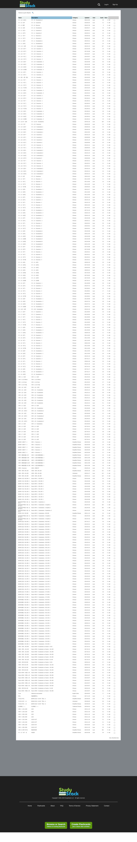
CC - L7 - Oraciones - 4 (36, 324)
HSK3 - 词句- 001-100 (23, 470)
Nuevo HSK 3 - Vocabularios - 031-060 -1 (40, 529)
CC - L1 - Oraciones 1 (36, 35)
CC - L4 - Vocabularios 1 (37, 231)
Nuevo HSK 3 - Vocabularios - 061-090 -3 (40, 542)
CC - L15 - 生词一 (22, 150)
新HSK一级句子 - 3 (22, 447)
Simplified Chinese (76, 442)
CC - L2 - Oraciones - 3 (36, 184)
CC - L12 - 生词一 (22, 111)
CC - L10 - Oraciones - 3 (37, 59)
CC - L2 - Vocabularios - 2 (37, 192)
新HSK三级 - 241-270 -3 (23, 589)
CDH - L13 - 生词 (22, 395)
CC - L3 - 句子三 (22, 207)
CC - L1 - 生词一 (22, 40)
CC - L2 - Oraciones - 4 (36, 186)
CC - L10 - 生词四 (22, 69)
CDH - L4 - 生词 (22, 426)
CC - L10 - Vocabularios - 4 (37, 69)
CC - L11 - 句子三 (22, 85)
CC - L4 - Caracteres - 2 (36, 220)
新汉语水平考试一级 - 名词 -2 (24, 511)
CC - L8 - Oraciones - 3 (36, 345)
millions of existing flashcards (56, 825)
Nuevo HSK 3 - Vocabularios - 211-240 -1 (40, 576)
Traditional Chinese (76, 706)
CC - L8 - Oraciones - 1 (36, 340)
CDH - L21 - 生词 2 (22, 410)
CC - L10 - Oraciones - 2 (37, 56)
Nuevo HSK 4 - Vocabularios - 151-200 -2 (40, 625)
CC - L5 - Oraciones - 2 (36, 254)
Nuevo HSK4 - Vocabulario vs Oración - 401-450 (42, 680)
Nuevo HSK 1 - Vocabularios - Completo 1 (40, 504)
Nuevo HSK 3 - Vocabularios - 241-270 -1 (40, 584)
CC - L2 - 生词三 (22, 194)
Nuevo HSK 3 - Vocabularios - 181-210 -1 (40, 568)
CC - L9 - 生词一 (22, 369)
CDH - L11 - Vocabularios (37, 390)
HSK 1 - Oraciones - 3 (36, 447)
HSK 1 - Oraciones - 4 (36, 449)
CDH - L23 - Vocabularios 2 (37, 421)
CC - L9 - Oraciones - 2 (36, 363)
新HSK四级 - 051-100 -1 (23, 607)
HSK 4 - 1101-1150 (22, 711)
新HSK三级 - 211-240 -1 (23, 576)
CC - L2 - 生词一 (22, 189)
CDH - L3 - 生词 (22, 423)
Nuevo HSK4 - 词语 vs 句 (24, 672)
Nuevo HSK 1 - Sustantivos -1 (38, 502)
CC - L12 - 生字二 (22, 98)
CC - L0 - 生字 (21, 22)
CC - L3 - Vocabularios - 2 (37, 212)
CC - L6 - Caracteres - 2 (36, 285)
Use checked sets (114, 737)
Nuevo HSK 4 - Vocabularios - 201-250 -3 (40, 636)
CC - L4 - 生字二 (22, 220)
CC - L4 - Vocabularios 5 (37, 241)
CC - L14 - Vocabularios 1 (37, 132)
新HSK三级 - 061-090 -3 (23, 542)
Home (20, 13)
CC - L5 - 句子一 (22, 251)
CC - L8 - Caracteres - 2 (36, 337)
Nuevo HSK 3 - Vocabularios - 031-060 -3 (40, 534)
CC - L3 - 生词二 (22, 212)
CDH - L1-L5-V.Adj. (22, 384)
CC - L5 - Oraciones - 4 (36, 259)
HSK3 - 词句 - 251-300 (23, 657)
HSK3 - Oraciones (22, 468)
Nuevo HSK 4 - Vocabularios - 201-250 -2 (40, 633)
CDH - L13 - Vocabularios (37, 395)
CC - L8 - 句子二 (22, 343)
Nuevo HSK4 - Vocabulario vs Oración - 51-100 (42, 688)
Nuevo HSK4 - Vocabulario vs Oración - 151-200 (42, 667)
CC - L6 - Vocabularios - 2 (37, 301)
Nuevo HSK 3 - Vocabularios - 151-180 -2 (40, 563)
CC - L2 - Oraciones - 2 (36, 181)
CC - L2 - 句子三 (22, 184)
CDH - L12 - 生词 (22, 392)
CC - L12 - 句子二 (22, 103)
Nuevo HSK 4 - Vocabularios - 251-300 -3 (40, 644)
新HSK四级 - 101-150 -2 (23, 617)
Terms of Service (74, 806)
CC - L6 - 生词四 (22, 306)
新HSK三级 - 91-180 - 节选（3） (38, 703)
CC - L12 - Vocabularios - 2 (37, 113)
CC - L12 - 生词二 (22, 113)
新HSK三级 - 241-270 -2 (23, 586)
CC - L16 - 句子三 (22, 166)
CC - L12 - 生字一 (22, 95)
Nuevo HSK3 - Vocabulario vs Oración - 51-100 (42, 659)
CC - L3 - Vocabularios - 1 (37, 210)
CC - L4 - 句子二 (22, 225)
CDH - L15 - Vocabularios (37, 400)
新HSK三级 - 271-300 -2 (23, 591)
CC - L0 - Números (35, 25)
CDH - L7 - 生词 (22, 434)
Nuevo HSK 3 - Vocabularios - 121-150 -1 (40, 552)
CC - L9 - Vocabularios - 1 (37, 369)
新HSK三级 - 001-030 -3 (23, 526)
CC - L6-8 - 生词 (22, 309)
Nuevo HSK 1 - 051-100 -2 (37, 486)
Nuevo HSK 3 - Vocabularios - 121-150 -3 (40, 558)
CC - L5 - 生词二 (22, 270)
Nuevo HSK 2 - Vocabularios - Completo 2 (40, 518)
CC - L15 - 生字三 (22, 158)
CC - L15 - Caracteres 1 (36, 134)
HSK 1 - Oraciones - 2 (36, 444)
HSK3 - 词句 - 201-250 (23, 654)
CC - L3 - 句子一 (22, 202)
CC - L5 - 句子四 (22, 259)
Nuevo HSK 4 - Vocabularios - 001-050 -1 (40, 599)
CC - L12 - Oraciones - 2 (37, 103)
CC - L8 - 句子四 (22, 348)
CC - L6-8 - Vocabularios (37, 309)
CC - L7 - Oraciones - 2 (36, 319)
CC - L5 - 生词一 (22, 262)
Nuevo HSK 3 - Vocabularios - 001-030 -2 (40, 524)
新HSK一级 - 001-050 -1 (23, 483)
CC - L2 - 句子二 (22, 181)
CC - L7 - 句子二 (22, 319)
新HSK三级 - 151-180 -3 (23, 565)
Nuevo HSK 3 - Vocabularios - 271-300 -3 (40, 594)
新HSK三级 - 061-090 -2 (23, 539)
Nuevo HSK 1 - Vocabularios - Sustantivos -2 (41, 510)
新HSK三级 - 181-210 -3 (23, 573)
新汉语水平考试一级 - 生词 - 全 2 (24, 508)
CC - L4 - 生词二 (22, 233)
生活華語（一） (22, 706)
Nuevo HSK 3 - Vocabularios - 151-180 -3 (40, 565)
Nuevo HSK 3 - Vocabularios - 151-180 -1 (40, 560)
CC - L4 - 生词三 (22, 236)
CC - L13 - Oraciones (36, 124)
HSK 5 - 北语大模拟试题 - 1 (37, 455)
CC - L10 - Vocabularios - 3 (37, 67)
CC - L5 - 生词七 (22, 264)
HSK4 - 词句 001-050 (23, 662)
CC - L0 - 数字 (21, 25)
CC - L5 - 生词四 (22, 280)
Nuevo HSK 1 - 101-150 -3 (37, 496)
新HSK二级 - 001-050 (23, 513)
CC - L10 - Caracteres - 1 (37, 48)
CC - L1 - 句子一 (22, 35)
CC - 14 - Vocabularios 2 (37, 20)
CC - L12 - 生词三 (22, 116)
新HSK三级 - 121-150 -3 (23, 558)
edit (109, 20)
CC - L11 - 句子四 (22, 87)
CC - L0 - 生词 (21, 27)
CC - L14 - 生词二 (22, 20)
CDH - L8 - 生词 (22, 436)
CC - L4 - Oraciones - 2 (36, 225)
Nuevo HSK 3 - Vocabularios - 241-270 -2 (40, 586)
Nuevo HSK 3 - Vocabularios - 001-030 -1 (40, 521)
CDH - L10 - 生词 (22, 387)
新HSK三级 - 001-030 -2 (23, 524)
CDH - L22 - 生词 (22, 413)
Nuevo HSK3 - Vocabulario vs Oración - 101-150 (42, 649)
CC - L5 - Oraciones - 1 (36, 251)
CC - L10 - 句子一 (22, 54)
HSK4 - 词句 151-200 (23, 667)
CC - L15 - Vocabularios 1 (37, 150)
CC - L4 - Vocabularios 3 (37, 236)
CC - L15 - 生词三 (22, 155)
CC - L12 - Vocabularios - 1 (37, 111)
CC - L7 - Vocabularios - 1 (37, 327)
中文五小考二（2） (22, 701)
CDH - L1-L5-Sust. (22, 382)
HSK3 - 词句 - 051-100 (23, 659)
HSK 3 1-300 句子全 (23, 729)
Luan (94, 20)
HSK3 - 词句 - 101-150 (23, 649)
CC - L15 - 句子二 (22, 147)
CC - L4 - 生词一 (22, 231)
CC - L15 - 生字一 (22, 134)
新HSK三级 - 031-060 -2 (23, 532)
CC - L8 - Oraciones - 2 (36, 343)
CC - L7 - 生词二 (22, 330)
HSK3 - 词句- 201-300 (23, 475)
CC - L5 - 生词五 (22, 272)
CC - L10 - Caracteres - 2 (37, 51)
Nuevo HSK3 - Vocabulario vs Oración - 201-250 (42, 654)
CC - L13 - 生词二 (22, 129)
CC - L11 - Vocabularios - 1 (37, 90)
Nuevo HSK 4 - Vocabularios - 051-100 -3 (40, 612)
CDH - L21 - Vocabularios (37, 408)
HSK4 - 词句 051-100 (23, 688)
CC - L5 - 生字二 (22, 249)
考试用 (33, 732)
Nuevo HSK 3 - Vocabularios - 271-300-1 (40, 597)
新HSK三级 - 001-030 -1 (23, 521)
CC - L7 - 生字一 (22, 311)
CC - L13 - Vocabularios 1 (37, 126)
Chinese (74, 20)
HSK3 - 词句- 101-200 (23, 473)
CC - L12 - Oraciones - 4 (37, 108)
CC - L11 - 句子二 (22, 82)
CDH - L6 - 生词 (22, 431)
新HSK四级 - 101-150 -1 (23, 615)
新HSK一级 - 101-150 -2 (23, 494)
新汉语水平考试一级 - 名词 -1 (24, 502)
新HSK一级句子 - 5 (22, 452)
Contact (106, 806)
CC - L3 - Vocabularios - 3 (37, 215)
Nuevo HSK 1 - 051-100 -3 (37, 488)
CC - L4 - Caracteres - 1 (36, 218)
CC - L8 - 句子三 (22, 345)
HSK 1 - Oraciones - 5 (36, 452)
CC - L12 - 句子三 (22, 106)
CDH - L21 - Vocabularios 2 (37, 410)
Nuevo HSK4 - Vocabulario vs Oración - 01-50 (41, 662)
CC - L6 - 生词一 (22, 298)
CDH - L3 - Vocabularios (36, 423)
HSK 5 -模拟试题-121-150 (24, 465)
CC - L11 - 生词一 (22, 90)
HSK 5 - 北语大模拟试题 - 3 (37, 460)
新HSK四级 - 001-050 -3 (23, 604)
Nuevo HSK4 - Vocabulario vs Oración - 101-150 (42, 664)
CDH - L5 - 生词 (22, 429)
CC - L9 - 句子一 (22, 361)
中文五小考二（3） (22, 703)
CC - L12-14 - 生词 (22, 121)
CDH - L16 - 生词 (22, 403)
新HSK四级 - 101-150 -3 (23, 620)
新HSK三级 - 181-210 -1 (23, 568)
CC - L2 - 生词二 (22, 192)
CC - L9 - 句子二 (22, 363)
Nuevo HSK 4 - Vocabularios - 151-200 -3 (40, 628)
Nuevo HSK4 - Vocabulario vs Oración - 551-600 (42, 690)
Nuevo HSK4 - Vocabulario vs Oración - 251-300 (42, 672)
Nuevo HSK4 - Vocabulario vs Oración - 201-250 (42, 670)
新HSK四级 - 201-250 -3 (23, 636)
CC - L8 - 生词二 (22, 353)
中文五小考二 (21, 698)
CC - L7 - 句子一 (22, 317)
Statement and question (36, 693)
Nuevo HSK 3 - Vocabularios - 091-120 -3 (40, 550)
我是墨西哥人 (34, 696)
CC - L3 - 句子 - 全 (22, 732)
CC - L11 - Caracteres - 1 (37, 72)
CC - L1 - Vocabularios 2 (37, 43)
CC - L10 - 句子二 (22, 56)
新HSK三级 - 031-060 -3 (23, 534)
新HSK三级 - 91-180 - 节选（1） (38, 698)
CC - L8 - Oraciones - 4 (36, 348)
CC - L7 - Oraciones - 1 (36, 317)
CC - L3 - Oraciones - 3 (36, 207)
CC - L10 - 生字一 (22, 48)
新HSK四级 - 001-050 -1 (23, 599)
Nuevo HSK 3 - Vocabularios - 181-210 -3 (40, 573)
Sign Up (115, 4)
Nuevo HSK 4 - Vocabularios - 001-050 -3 (40, 604)
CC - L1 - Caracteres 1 (36, 30)
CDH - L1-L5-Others (22, 379)
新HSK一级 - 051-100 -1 (23, 491)
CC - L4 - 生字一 (22, 218)
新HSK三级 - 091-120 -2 (23, 547)
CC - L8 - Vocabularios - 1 (37, 350)
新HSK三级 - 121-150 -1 (23, 552)
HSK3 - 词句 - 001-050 (23, 646)
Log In (106, 4)
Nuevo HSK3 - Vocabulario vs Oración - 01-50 (41, 646)
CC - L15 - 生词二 (22, 152)
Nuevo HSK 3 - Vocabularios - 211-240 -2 (40, 578)
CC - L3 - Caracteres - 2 (36, 199)
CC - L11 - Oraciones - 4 (37, 87)
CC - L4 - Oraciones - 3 (36, 228)
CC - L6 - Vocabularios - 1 (37, 298)
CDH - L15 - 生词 (22, 400)
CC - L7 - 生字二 (22, 314)
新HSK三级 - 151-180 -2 (23, 563)
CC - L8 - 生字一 (22, 335)
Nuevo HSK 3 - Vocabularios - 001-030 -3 (40, 526)
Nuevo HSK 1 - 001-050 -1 (37, 483)
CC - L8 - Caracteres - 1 (36, 335)
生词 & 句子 (34, 719)
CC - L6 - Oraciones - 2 (36, 291)
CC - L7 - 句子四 (22, 324)
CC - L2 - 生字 (21, 176)
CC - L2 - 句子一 (22, 179)
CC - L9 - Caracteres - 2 (36, 358)
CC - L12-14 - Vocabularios (37, 121)
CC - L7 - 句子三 (22, 322)
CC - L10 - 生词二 (22, 64)
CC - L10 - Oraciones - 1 (37, 54)
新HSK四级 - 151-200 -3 (23, 628)
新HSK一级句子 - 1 (22, 442)
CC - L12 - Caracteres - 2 (37, 98)
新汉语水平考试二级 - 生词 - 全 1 (24, 516)
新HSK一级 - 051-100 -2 (23, 486)
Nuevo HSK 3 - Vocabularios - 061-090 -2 (40, 539)
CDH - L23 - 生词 (22, 418)
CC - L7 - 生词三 (22, 332)
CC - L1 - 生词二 (22, 43)
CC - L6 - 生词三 (22, 304)
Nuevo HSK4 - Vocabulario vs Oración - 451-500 (42, 683)
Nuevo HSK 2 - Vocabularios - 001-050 (40, 513)
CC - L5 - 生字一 (22, 246)
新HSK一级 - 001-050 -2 (23, 478)
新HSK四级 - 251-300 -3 (23, 644)
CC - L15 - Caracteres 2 (36, 139)
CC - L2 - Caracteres (36, 176)
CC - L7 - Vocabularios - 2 (37, 330)
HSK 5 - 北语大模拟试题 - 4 (37, 462)
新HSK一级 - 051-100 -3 (23, 488)
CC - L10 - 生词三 (22, 67)
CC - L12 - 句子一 (22, 100)
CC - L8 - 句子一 (22, 340)
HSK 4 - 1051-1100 (22, 714)
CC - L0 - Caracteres (36, 22)
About (53, 806)
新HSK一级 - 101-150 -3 (23, 496)
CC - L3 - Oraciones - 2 (36, 205)
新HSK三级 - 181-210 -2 (23, 571)
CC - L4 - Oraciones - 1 (36, 223)
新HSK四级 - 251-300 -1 (23, 638)
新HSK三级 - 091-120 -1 (23, 545)
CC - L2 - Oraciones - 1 (36, 179)
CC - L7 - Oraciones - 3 (36, 322)
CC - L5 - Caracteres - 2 (36, 249)
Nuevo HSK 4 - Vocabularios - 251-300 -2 (40, 641)
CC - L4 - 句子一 (22, 223)
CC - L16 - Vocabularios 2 (37, 171)
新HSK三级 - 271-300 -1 (23, 597)
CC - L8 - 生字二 (22, 337)
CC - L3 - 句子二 (22, 205)
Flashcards (41, 806)
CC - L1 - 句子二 (22, 38)
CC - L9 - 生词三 (22, 374)
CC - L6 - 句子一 (22, 288)
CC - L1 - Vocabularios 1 (37, 40)
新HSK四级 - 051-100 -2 (23, 610)
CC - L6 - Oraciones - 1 (36, 288)
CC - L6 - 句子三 (22, 293)
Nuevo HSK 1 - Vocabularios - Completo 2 (40, 507)
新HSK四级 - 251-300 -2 (23, 641)
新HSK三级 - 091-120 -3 (23, 550)
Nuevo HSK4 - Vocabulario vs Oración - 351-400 (42, 677)
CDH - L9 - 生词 (22, 439)
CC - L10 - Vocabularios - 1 (37, 61)
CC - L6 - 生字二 (22, 285)
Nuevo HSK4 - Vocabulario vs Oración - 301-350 (42, 675)
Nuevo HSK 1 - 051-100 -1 (37, 491)
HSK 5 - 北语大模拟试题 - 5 (37, 465)
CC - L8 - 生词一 (22, 350)
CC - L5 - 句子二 (22, 254)
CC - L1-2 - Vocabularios (37, 46)
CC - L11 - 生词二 (22, 93)
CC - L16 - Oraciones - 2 (37, 163)
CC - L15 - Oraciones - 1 (37, 145)
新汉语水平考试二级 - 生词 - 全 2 (24, 519)
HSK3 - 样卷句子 (35, 468)
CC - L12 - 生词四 (22, 119)
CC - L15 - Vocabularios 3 (37, 155)
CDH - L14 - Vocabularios (37, 397)
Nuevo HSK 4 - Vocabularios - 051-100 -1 (40, 607)
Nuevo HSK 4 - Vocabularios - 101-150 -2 (40, 617)
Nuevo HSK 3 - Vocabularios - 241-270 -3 (40, 589)
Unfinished (74, 473)
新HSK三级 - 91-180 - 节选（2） (38, 701)
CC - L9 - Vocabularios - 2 (37, 371)
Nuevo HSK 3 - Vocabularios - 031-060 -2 (40, 532)
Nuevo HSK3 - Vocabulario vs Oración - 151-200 (42, 651)
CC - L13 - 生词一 (22, 126)
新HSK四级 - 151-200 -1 (23, 623)
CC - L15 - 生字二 (22, 139)
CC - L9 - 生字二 (22, 358)
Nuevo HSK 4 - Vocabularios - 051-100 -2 (40, 610)
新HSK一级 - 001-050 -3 (23, 481)
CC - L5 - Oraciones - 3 (36, 257)
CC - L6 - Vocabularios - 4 (37, 306)
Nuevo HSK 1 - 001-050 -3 (37, 481)
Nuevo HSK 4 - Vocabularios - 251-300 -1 (40, 638)
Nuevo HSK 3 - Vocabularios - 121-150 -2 (40, 555)
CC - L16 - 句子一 (22, 160)
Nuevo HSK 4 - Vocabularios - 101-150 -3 (40, 620)
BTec (19, 696)
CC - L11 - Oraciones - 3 (37, 85)
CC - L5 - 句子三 (22, 257)
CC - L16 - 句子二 (22, 163)
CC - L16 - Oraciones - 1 (37, 160)
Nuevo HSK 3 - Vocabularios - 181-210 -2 (40, 571)
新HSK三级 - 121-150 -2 (23, 555)
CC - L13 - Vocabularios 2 (37, 129)
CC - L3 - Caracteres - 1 (36, 197)
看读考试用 (34, 729)
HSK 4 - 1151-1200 (22, 709)
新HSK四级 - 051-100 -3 (23, 612)
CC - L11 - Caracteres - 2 (37, 74)
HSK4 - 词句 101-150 (23, 664)
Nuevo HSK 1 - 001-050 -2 (37, 478)
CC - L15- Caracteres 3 (36, 158)
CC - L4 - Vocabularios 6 (37, 244)
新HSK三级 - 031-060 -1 (23, 529)
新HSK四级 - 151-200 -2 (23, 625)
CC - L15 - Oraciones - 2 (37, 147)
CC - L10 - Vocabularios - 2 (37, 64)
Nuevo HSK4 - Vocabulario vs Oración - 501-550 (42, 685)
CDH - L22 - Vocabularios (37, 413)
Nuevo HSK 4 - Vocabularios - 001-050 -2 (40, 602)
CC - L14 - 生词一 (22, 132)
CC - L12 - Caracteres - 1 (37, 95)
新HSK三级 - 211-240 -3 (23, 581)
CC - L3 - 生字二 (22, 199)
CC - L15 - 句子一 (22, 145)
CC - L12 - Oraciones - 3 (37, 106)
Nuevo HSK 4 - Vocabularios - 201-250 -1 (40, 631)
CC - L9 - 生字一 (22, 356)
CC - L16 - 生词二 (22, 171)
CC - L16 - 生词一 (22, 168)
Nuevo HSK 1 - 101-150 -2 (37, 494)
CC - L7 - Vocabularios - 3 (37, 332)
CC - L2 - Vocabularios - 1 (37, 189)
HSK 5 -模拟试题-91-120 (24, 462)
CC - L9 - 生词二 (22, 371)
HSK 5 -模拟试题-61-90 (23, 460)
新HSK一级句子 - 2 (22, 444)
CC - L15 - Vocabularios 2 (37, 152)
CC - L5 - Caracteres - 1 (36, 246)
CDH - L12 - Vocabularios (37, 392)
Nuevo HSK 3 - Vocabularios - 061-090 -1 (40, 537)
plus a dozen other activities (81, 825)
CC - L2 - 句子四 (22, 186)
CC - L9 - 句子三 (22, 366)
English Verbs (75, 693)
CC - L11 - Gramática (36, 77)
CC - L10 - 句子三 (22, 59)
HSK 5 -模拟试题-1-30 (23, 455)
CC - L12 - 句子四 (22, 108)
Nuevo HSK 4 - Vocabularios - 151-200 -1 (40, 623)
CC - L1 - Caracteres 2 (36, 33)
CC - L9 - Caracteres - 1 (36, 356)
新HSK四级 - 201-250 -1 (23, 631)
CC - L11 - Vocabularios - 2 (37, 93)
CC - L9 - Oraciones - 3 (36, 366)
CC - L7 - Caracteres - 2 (36, 314)
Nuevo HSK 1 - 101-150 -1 (37, 499)
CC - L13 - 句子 (21, 124)
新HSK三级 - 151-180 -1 (23, 560)
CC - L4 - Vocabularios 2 (37, 233)
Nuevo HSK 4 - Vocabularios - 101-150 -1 (40, 615)
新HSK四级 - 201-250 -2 (23, 633)
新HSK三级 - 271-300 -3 (23, 594)
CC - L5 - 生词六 (22, 278)
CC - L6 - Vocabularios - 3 (37, 304)
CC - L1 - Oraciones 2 (36, 38)
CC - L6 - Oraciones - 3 (36, 293)
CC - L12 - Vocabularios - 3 (37, 116)
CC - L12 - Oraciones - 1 (37, 100)
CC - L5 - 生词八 (22, 275)
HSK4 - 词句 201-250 (23, 670)
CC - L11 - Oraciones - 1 (37, 80)
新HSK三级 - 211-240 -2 (23, 578)
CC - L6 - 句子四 (22, 296)
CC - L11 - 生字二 (22, 74)
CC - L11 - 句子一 (22, 80)
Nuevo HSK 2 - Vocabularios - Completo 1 (40, 515)
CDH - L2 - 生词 (22, 405)
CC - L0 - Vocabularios (36, 27)
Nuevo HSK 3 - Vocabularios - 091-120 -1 (40, 545)
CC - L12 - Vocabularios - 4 (37, 119)
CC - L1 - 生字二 (22, 33)
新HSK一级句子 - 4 (22, 449)
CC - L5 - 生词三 (22, 267)
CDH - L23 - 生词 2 (22, 421)
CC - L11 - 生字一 (22, 72)
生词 (32, 709)
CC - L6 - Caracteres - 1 (36, 283)
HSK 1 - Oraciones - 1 (36, 442)
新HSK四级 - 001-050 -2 (23, 602)
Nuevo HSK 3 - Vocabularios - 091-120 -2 (40, 547)
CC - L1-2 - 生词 (22, 46)
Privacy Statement (92, 806)
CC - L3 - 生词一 (22, 210)
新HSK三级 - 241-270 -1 (23, 584)
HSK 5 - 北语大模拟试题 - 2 (37, 457)
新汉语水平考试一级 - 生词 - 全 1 (24, 505)
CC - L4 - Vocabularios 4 (37, 238)
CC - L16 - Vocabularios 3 (37, 173)
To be (19, 693)
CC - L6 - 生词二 (22, 301)
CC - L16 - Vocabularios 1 (37, 168)
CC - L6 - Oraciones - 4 (36, 296)
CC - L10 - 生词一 (22, 61)
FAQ (61, 806)
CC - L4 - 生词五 (22, 241)
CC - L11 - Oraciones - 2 (37, 82)
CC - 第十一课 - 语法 (23, 77)
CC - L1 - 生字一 (22, 30)
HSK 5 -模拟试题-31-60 (23, 457)
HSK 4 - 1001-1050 (22, 716)
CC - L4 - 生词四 (22, 238)
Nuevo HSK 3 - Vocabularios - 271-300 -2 (40, 591)
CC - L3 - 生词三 (22, 215)
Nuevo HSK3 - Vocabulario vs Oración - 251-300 (42, 657)
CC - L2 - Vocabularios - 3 (37, 194)
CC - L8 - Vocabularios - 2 (37, 353)
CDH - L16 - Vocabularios (37, 403)
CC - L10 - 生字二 (22, 51)
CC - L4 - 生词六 (22, 244)
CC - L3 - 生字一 (22, 197)
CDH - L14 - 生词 (22, 397)
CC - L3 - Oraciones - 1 (36, 202)
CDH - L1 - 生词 (22, 376)
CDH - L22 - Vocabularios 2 (37, 416)
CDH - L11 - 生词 (22, 390)
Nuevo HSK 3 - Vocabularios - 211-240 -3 (40, 581)
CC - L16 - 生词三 (22, 173)
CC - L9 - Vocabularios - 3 (37, 374)
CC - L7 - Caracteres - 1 (36, 311)
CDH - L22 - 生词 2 (22, 416)
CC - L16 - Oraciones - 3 (37, 166)
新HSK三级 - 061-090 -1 (23, 537)
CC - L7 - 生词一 (22, 327)
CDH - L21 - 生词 (22, 408)
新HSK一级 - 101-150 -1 (23, 499)
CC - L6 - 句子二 (22, 291)
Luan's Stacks (27, 13)
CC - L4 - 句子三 (22, 228)
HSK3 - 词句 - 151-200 (23, 651)
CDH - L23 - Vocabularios (37, 418)
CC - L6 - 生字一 (22, 283)
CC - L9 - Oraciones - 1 (36, 361)
